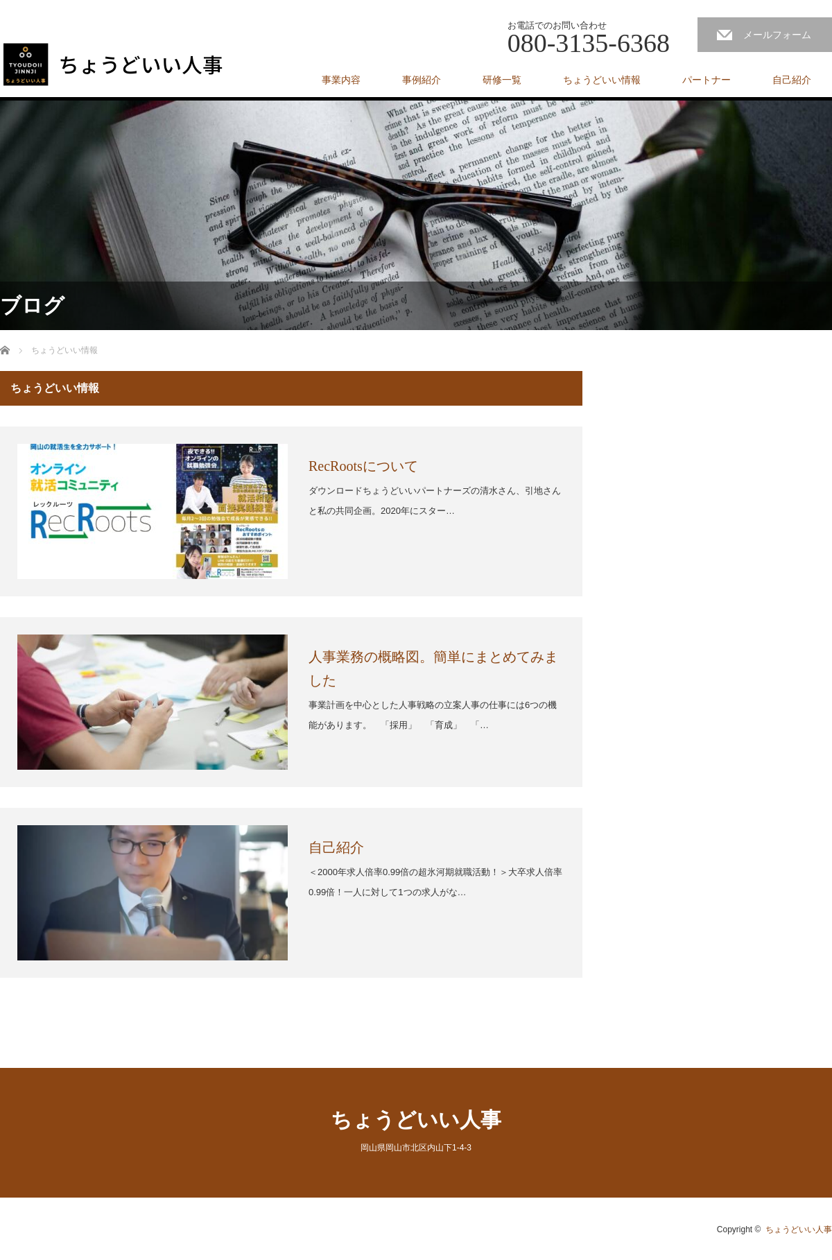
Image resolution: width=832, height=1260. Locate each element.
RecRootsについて (363, 466)
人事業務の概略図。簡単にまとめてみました (433, 668)
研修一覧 (502, 79)
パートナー (706, 79)
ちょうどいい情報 (602, 79)
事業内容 (341, 79)
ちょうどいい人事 (416, 1119)
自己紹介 (791, 79)
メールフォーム (777, 34)
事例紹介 (421, 79)
